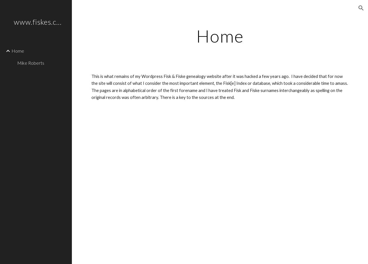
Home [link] (18, 50)
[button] (361, 8)
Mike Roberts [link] (30, 63)
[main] (220, 36)
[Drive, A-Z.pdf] (220, 192)
